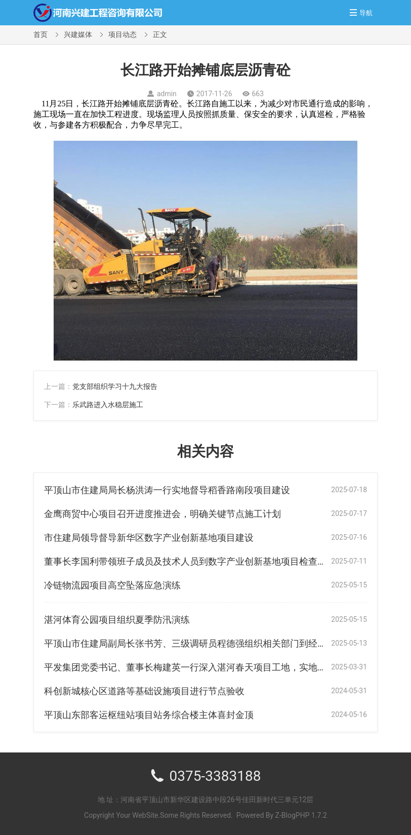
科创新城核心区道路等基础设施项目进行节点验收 (144, 691)
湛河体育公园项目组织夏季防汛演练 (117, 619)
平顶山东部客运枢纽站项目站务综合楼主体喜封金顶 (149, 714)
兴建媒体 (78, 34)
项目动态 (122, 34)
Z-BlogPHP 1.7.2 (301, 815)
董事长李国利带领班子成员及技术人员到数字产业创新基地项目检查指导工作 (199, 561)
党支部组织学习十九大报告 (114, 386)
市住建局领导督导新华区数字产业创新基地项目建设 (149, 537)
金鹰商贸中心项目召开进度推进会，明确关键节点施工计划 (162, 513)
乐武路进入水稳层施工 (107, 405)
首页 (40, 34)
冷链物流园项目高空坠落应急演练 (112, 585)
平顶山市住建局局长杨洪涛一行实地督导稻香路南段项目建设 (167, 490)
